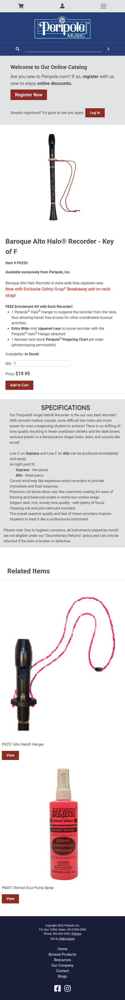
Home (62, 949)
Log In (95, 113)
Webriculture (67, 938)
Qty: (8, 363)
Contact (62, 971)
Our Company (63, 965)
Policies (76, 933)
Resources (62, 960)
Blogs (62, 976)
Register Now (29, 95)
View (10, 755)
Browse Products (62, 954)
